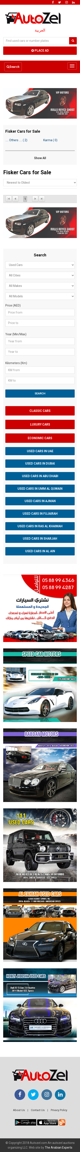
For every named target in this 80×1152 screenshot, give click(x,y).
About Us (19, 1110)
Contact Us (38, 1110)
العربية (40, 30)
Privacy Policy (59, 1110)
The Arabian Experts (58, 1147)
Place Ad (40, 50)
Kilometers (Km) (16, 363)
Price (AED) (13, 305)
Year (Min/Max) (15, 334)
